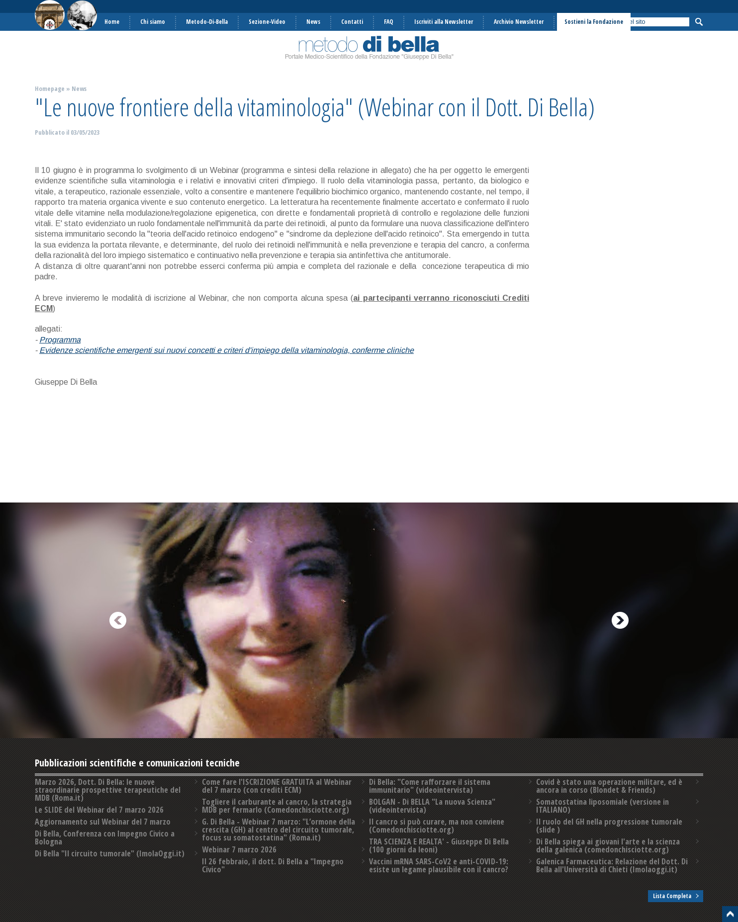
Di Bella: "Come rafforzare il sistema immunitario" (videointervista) (429, 785)
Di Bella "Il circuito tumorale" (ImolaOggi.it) (109, 853)
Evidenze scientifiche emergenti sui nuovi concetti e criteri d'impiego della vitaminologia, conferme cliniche (226, 350)
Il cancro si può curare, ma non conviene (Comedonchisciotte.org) (436, 825)
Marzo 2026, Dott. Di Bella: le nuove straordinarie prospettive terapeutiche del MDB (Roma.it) (108, 789)
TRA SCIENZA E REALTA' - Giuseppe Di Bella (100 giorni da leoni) (439, 845)
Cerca (698, 21)
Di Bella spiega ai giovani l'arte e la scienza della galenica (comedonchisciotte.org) (608, 845)
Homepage (50, 88)
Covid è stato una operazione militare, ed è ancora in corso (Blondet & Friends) (609, 785)
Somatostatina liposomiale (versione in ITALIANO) (602, 805)
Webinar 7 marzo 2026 (239, 849)
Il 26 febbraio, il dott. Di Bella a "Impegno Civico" (273, 865)
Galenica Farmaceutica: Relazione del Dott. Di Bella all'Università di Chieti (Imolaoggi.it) (612, 865)
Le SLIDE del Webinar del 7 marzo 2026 (99, 809)
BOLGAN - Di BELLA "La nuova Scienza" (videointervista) (432, 805)
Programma (60, 339)
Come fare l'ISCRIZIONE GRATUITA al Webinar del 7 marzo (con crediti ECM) (277, 785)
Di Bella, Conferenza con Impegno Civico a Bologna (105, 837)
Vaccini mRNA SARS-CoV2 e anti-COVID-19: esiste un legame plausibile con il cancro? (438, 865)
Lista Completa (672, 896)
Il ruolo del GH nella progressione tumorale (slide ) (609, 825)
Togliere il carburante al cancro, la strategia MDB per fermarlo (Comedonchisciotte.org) (277, 805)
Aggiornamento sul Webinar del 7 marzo (103, 821)
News (79, 88)
